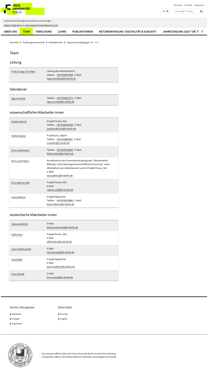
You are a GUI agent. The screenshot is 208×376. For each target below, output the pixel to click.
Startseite (178, 5)
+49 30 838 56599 (64, 74)
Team (26, 31)
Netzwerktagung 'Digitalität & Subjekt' (128, 31)
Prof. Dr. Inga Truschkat (23, 71)
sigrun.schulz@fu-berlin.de (60, 101)
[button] (165, 11)
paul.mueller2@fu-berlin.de (61, 266)
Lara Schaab (17, 274)
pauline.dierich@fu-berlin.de (61, 128)
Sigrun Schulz (18, 98)
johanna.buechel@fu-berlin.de (62, 227)
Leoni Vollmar (18, 197)
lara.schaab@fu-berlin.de (60, 277)
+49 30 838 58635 (64, 149)
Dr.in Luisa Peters (20, 161)
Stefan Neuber (18, 135)
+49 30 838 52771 (64, 98)
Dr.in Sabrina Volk (20, 182)
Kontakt (188, 5)
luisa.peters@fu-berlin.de (60, 175)
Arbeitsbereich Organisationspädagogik (31, 25)
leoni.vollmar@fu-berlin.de (60, 204)
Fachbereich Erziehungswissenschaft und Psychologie (28, 21)
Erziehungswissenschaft (33, 42)
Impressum (199, 5)
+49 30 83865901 (64, 139)
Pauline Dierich (19, 121)
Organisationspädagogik (78, 42)
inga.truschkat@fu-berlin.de (61, 78)
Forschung (44, 31)
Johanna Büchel (19, 224)
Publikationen (82, 31)
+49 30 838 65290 (64, 124)
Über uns (10, 31)
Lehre (62, 31)
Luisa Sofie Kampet (21, 249)
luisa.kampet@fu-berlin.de (60, 252)
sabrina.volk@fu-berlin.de (60, 189)
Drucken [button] (64, 313)
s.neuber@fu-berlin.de (58, 143)
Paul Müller (17, 259)
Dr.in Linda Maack (20, 150)
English (63, 318)
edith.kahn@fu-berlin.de (59, 241)
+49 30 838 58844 (64, 200)
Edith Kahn (17, 234)
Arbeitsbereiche (56, 42)
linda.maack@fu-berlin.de (60, 153)
